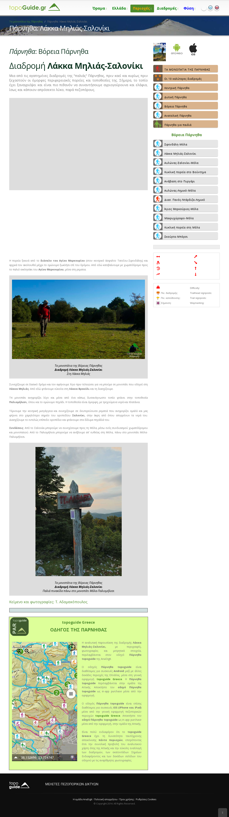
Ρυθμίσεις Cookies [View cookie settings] (146, 799)
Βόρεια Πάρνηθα (170, 105)
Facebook (204, 8)
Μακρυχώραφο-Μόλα (173, 217)
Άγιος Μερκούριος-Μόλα (175, 208)
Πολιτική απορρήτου (105, 799)
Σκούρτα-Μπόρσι (170, 235)
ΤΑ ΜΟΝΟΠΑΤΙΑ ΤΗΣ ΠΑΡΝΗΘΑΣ (181, 68)
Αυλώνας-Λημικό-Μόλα (174, 189)
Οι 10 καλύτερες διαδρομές (177, 78)
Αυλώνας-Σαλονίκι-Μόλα (176, 162)
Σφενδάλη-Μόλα (170, 143)
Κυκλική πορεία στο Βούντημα (179, 171)
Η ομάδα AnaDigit (82, 799)
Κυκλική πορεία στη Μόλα (176, 226)
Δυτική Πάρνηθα (170, 96)
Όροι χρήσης (126, 799)
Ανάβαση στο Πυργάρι (174, 180)
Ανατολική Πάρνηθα (172, 114)
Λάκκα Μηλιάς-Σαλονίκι (174, 152)
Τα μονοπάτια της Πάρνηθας (26, 21)
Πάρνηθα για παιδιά (172, 124)
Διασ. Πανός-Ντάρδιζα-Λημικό (179, 199)
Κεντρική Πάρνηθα (171, 87)
